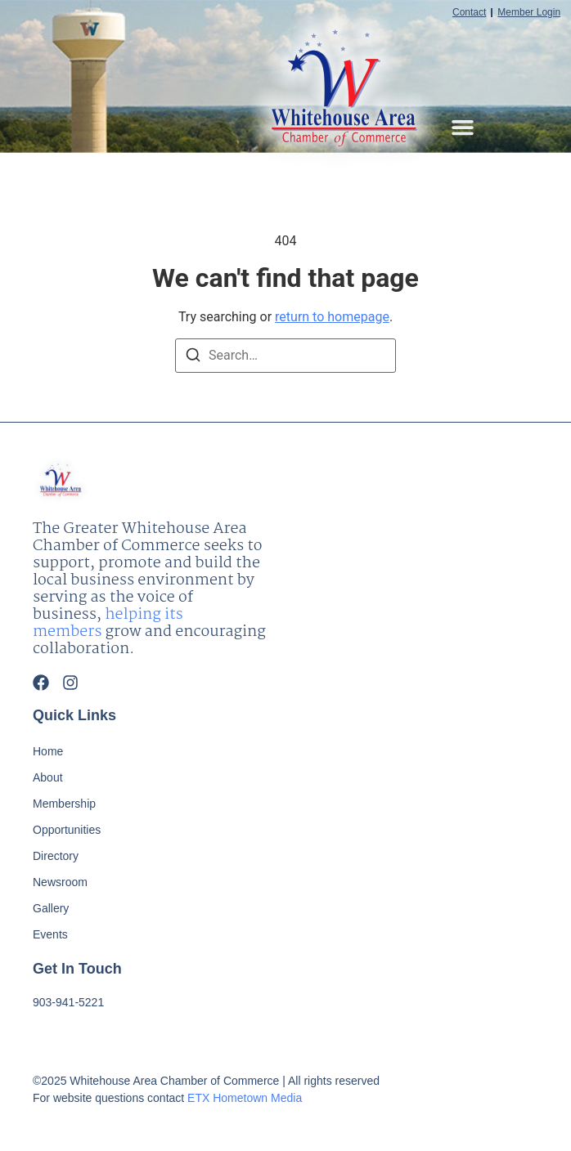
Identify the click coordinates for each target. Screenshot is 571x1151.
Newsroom (60, 882)
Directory (56, 856)
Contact (469, 12)
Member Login (528, 12)
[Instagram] (70, 682)
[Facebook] (41, 682)
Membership (64, 803)
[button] (463, 128)
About (48, 777)
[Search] (193, 357)
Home (48, 751)
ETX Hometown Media (244, 1097)
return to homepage (332, 317)
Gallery (51, 908)
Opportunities (67, 829)
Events (50, 934)
